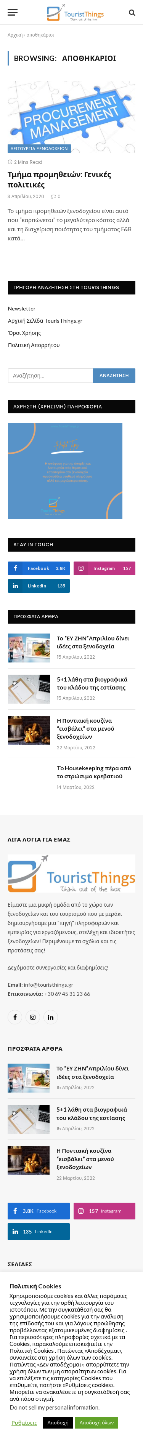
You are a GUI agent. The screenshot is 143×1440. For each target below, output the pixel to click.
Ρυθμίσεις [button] (24, 1422)
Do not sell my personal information (54, 1407)
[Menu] (13, 12)
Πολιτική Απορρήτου (34, 345)
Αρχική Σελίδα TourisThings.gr (45, 320)
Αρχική (15, 35)
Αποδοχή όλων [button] (97, 1422)
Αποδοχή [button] (57, 1422)
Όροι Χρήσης (24, 333)
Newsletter (21, 308)
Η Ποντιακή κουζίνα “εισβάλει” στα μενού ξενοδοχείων (85, 728)
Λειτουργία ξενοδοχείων (39, 149)
